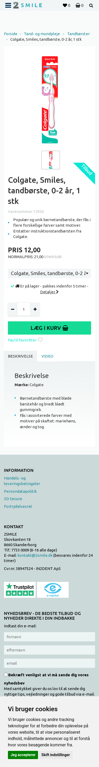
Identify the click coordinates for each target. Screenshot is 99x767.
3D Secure (13, 498)
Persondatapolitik (20, 491)
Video (47, 356)
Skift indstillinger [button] (55, 755)
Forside (10, 33)
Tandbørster (78, 33)
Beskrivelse (20, 356)
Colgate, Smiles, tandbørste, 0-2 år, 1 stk (46, 39)
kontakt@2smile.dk (35, 555)
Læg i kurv (49, 328)
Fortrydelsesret (18, 506)
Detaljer (49, 292)
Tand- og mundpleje (42, 33)
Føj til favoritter (25, 340)
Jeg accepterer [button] (23, 755)
